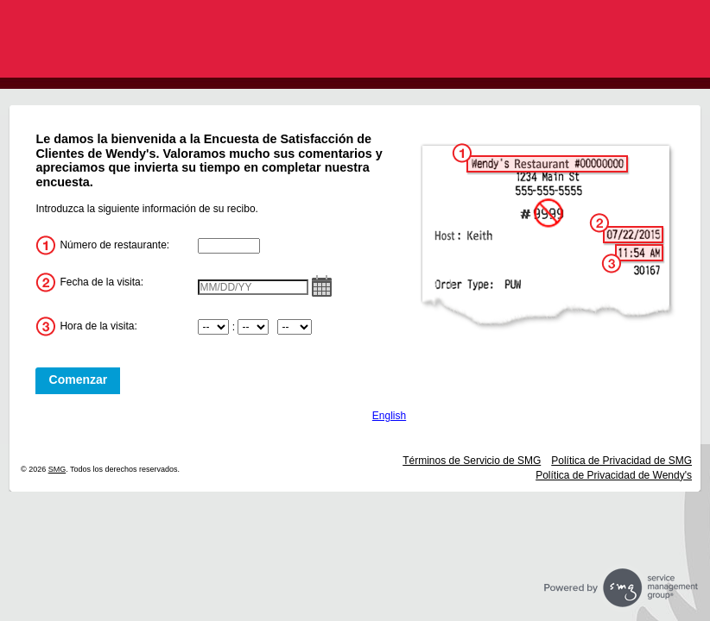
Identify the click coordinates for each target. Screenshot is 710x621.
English (389, 416)
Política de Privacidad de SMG (621, 461)
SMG (57, 469)
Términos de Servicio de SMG (472, 461)
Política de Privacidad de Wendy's (614, 475)
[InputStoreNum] (229, 246)
